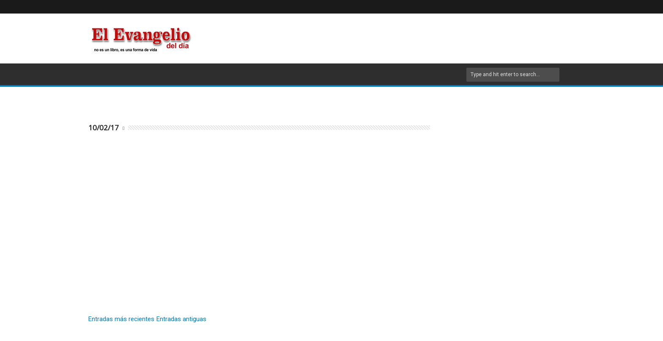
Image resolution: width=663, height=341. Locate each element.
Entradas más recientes (121, 319)
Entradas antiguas (181, 319)
